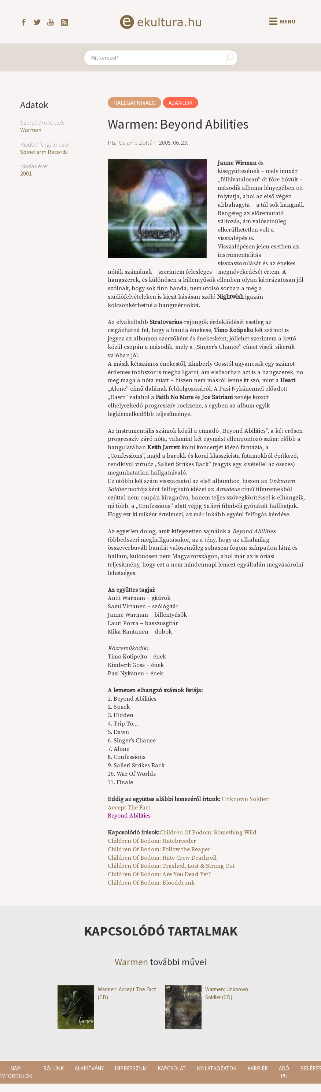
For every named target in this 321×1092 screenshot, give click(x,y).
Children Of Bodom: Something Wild (208, 832)
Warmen (30, 129)
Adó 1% (284, 1072)
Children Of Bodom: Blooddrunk (151, 882)
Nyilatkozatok (216, 1068)
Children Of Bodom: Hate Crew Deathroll (162, 858)
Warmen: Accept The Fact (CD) (107, 993)
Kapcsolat (172, 1068)
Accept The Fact (129, 807)
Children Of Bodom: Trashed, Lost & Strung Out (171, 866)
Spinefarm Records (44, 151)
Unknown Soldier (245, 799)
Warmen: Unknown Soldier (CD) (206, 993)
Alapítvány (89, 1068)
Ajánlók (181, 102)
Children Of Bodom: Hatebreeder (152, 841)
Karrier (257, 1068)
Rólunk (53, 1068)
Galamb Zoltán (137, 143)
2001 (26, 173)
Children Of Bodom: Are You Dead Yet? (159, 874)
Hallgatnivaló (134, 102)
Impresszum (131, 1068)
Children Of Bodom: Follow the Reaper (159, 849)
